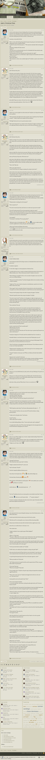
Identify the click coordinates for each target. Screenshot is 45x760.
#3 (43, 110)
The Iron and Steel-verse (8, 746)
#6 (43, 238)
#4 (43, 134)
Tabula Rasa (7, 721)
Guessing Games (28, 685)
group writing (38, 716)
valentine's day (31, 727)
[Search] (43, 17)
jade (31, 720)
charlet (24, 711)
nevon (39, 724)
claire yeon (33, 713)
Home (4, 16)
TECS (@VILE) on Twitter (9, 736)
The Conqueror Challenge (8, 674)
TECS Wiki (6, 735)
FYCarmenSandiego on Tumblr (10, 737)
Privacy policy (35, 753)
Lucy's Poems (5, 683)
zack (40, 727)
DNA (4, 717)
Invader (4, 244)
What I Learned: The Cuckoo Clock (10, 678)
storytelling (25, 727)
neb (36, 724)
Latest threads (26, 668)
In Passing (27, 678)
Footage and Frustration (7, 670)
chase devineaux (32, 711)
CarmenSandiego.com (8, 742)
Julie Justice (4, 74)
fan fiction (31, 716)
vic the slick (37, 727)
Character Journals (28, 681)
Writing (17, 16)
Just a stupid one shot (29, 691)
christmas (12, 25)
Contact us (23, 753)
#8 (43, 369)
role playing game (34, 725)
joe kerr (35, 720)
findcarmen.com (5, 41)
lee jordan (31, 722)
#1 (43, 30)
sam (39, 725)
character (39, 709)
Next (5, 27)
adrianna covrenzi (39, 704)
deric (31, 715)
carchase (34, 706)
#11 (43, 451)
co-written (37, 713)
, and (17, 65)
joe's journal (39, 720)
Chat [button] (42, 757)
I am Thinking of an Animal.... (31, 683)
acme (30, 704)
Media (23, 16)
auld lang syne (29, 706)
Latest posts (4, 668)
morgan (33, 724)
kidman (27, 722)
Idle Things (5, 676)
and (16, 366)
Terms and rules (29, 753)
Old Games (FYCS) (7, 739)
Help (39, 753)
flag (34, 716)
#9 (43, 390)
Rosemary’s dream (6, 708)
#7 (43, 256)
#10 (43, 434)
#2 (43, 68)
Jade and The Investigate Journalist (32, 687)
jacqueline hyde (26, 720)
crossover (27, 715)
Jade (2, 25)
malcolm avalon (28, 724)
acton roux (34, 704)
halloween (33, 718)
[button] (6, 17)
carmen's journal (33, 709)
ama (24, 706)
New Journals (4, 702)
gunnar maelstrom (27, 718)
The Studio (5, 672)
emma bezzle (35, 715)
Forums (10, 16)
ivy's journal (40, 718)
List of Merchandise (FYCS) (9, 740)
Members (30, 16)
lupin (37, 722)
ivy (36, 718)
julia (24, 722)
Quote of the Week (8, 687)
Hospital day (5, 712)
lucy (35, 722)
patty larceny (27, 725)
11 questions (25, 704)
